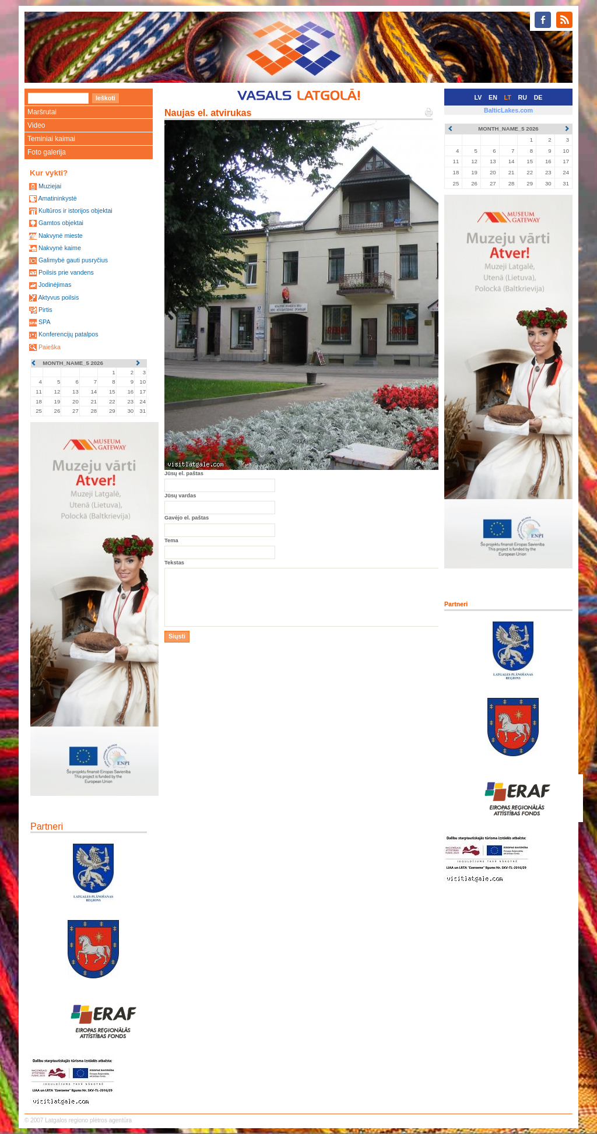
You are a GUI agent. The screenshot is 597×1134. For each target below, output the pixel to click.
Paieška (49, 346)
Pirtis (45, 309)
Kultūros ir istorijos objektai (75, 210)
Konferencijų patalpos (68, 334)
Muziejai (49, 185)
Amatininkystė (57, 198)
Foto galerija (46, 152)
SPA (44, 321)
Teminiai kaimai (51, 139)
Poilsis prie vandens (66, 272)
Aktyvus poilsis (58, 297)
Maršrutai (42, 112)
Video (36, 125)
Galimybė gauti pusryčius (73, 260)
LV (478, 97)
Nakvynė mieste (60, 235)
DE (538, 97)
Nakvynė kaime (59, 247)
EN (493, 97)
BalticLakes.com (508, 110)
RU (522, 97)
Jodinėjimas (54, 284)
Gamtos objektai (60, 222)
